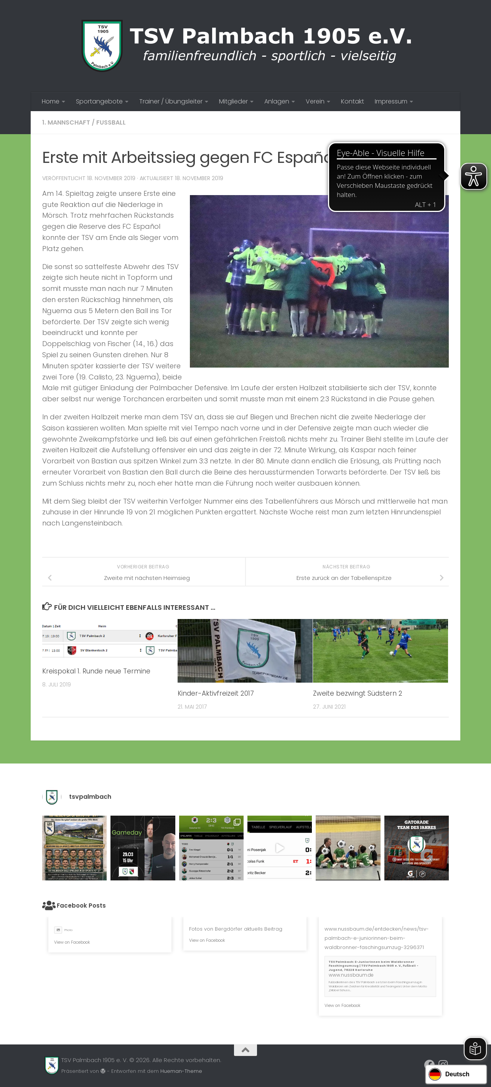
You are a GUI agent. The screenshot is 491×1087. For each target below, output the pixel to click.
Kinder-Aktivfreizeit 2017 (216, 693)
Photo (63, 930)
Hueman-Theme (181, 1071)
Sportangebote (99, 101)
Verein (315, 101)
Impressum (391, 101)
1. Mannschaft (66, 122)
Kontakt (352, 101)
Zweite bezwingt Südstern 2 (357, 693)
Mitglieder (233, 101)
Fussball (111, 122)
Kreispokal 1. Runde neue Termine (96, 671)
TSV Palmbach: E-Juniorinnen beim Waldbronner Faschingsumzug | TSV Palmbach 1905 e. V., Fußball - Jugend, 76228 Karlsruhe (374, 966)
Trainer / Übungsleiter (171, 101)
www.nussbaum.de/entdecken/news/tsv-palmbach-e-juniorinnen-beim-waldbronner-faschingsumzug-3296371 (377, 938)
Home (50, 101)
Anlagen (276, 101)
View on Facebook (72, 942)
